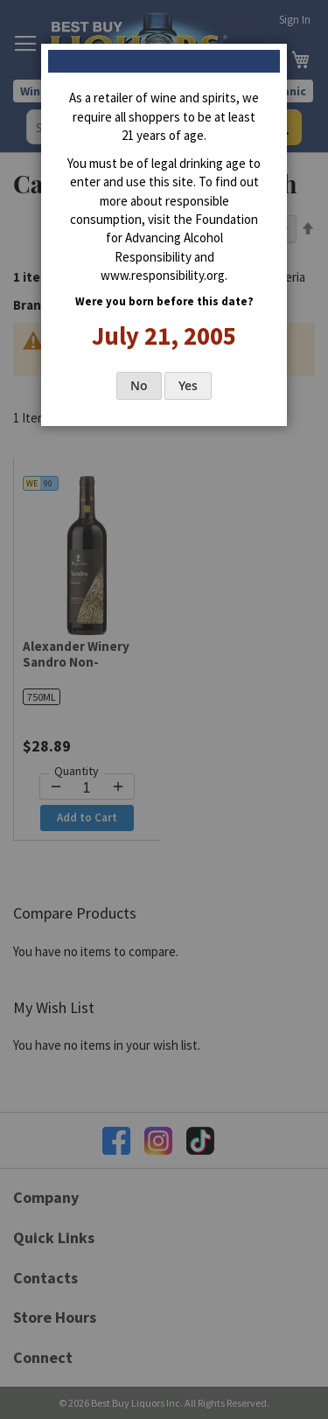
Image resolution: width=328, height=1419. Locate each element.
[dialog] (164, 709)
